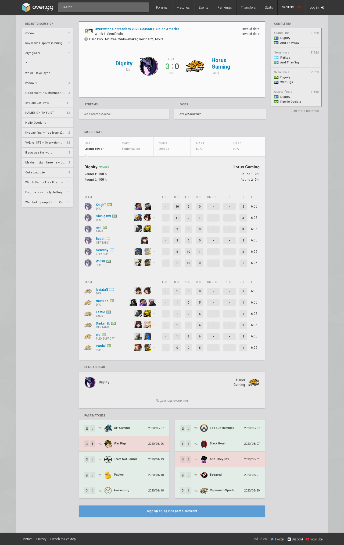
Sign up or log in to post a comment (172, 511)
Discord (295, 539)
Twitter (277, 539)
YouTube (314, 539)
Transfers (248, 7)
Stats (269, 7)
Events (204, 7)
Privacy (41, 539)
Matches (183, 7)
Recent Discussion (39, 24)
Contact (27, 539)
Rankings (224, 7)
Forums (162, 7)
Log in (317, 7)
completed (282, 24)
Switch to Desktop (63, 539)
